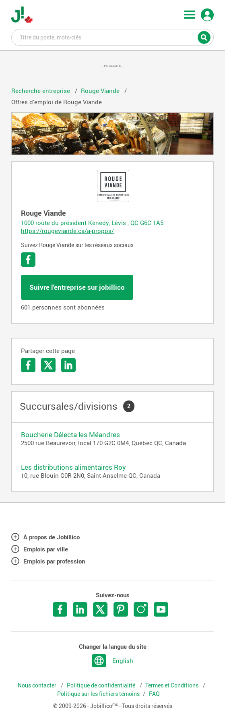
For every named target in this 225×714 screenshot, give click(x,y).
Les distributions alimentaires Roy (73, 467)
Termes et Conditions (172, 685)
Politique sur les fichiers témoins (98, 693)
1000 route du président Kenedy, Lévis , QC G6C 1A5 (92, 223)
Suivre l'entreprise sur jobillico (77, 287)
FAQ (154, 693)
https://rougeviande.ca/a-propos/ (67, 231)
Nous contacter (38, 685)
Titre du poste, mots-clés (112, 37)
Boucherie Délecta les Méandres (70, 434)
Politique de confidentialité (101, 685)
